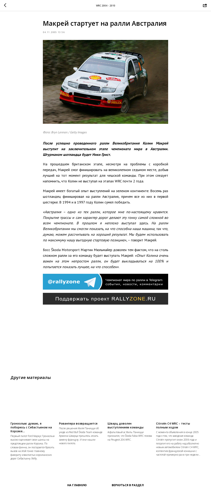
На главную (77, 485)
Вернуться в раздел (128, 485)
